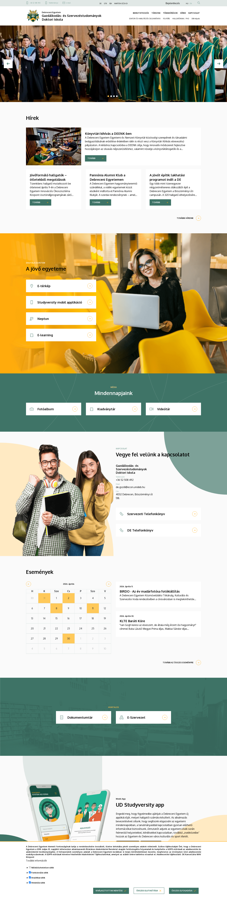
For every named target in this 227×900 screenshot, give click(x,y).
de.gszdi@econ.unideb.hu (130, 487)
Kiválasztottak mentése (109, 896)
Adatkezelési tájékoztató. (169, 859)
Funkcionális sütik (39, 878)
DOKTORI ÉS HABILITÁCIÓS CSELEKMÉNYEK (144, 19)
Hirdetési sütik (38, 888)
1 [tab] (108, 96)
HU (187, 3)
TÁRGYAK (155, 13)
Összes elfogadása (182, 896)
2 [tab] (111, 96)
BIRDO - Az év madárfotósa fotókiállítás (150, 591)
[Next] (218, 63)
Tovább (91, 158)
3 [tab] (114, 96)
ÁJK (110, 3)
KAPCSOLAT (194, 13)
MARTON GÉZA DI (121, 3)
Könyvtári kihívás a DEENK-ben (108, 133)
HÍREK (183, 13)
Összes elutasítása (147, 896)
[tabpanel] (113, 64)
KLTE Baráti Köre (132, 621)
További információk (36, 865)
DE (100, 3)
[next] (108, 584)
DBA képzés (196, 19)
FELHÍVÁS (166, 19)
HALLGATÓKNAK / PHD (180, 19)
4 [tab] (117, 96)
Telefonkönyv (53, 3)
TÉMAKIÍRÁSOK (170, 13)
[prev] (28, 584)
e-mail (68, 3)
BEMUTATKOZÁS (141, 13)
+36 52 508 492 (35, 3)
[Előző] (8, 63)
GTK (105, 3)
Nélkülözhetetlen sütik (42, 873)
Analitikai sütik (38, 883)
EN (191, 3)
